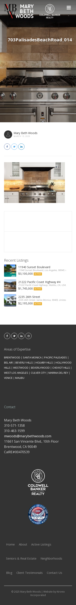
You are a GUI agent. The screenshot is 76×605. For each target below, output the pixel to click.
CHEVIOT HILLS (61, 367)
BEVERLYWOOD (40, 367)
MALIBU (19, 378)
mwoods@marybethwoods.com (27, 436)
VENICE (8, 378)
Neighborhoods (51, 558)
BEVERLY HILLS (24, 362)
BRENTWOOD (12, 357)
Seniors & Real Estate (21, 558)
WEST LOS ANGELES (16, 373)
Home (10, 544)
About (23, 544)
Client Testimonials (29, 573)
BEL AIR (8, 362)
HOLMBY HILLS (44, 362)
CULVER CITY (38, 373)
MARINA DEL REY (58, 373)
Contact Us (54, 573)
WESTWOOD (20, 367)
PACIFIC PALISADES (55, 357)
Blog (9, 573)
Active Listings (41, 544)
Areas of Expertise (17, 349)
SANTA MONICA (32, 357)
